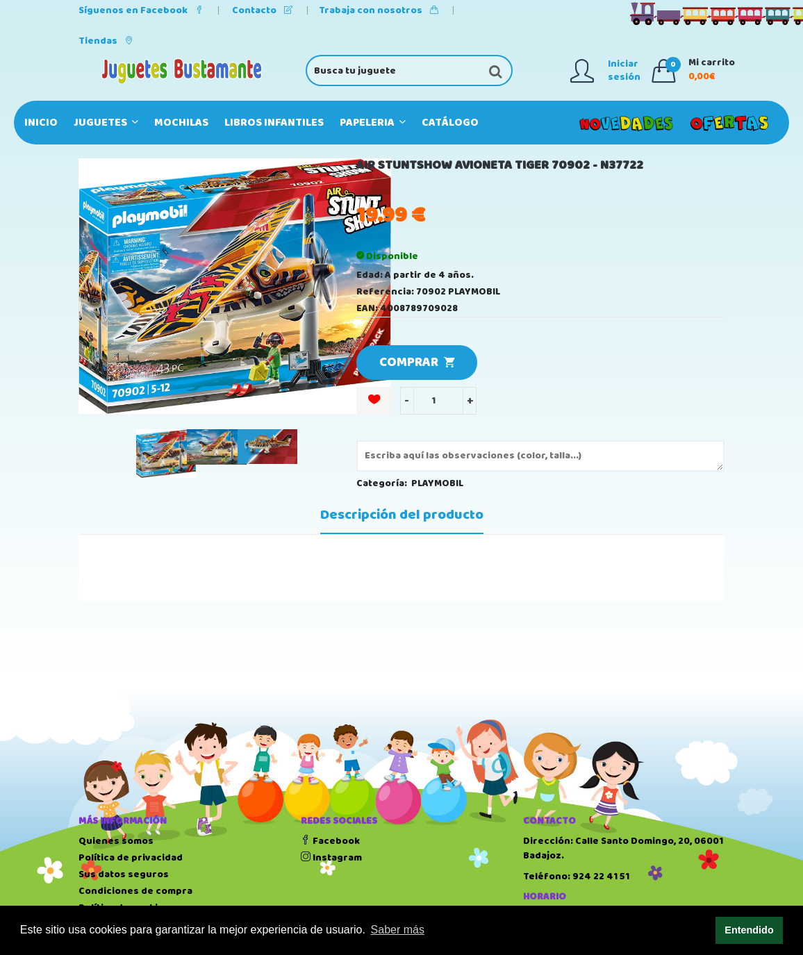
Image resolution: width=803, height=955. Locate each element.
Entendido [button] (749, 930)
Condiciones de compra (135, 891)
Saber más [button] (397, 930)
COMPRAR (416, 362)
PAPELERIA (373, 122)
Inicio (41, 122)
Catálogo (450, 122)
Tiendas (105, 41)
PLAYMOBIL (437, 483)
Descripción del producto (401, 515)
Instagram (331, 857)
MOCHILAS (181, 122)
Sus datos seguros (123, 874)
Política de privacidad (130, 857)
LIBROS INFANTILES (274, 122)
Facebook (330, 841)
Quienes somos (116, 841)
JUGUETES (106, 122)
